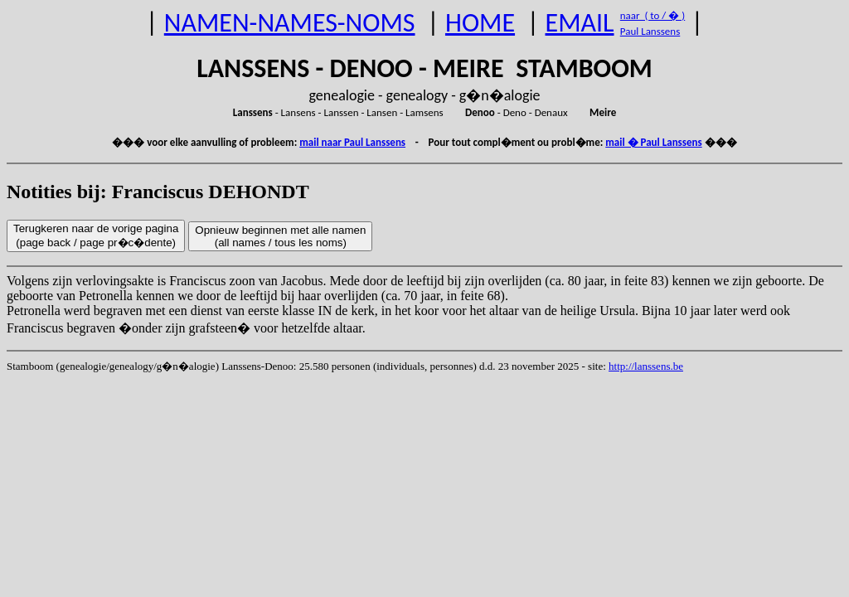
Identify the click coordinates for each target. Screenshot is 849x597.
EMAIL (580, 23)
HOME (480, 23)
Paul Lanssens (650, 31)
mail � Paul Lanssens (653, 142)
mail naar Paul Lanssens (352, 142)
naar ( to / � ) (652, 15)
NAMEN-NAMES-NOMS (289, 23)
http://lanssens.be (646, 366)
